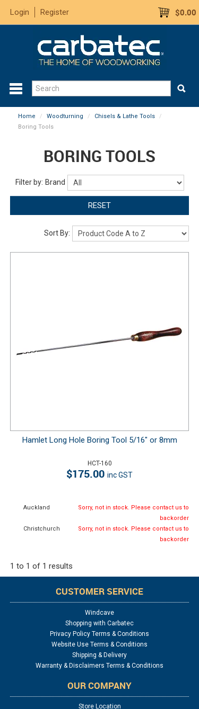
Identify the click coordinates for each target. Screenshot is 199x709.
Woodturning (65, 116)
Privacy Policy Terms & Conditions (99, 634)
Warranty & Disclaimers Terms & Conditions (99, 665)
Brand (55, 182)
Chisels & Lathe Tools (124, 116)
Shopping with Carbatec (99, 623)
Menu (16, 88)
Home (27, 116)
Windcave (99, 612)
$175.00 (99, 473)
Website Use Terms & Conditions (99, 644)
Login (19, 12)
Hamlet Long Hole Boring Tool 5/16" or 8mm (99, 440)
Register (54, 12)
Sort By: (57, 233)
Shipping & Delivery (99, 655)
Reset (99, 205)
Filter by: (29, 182)
